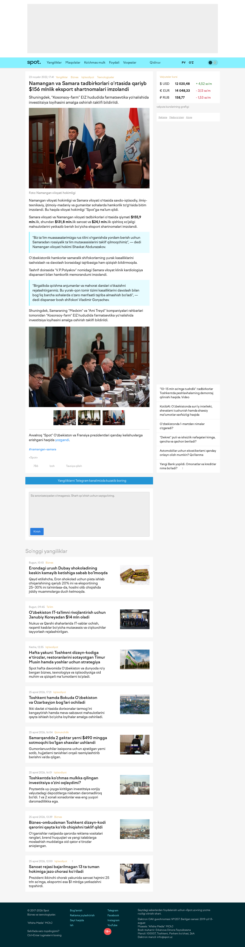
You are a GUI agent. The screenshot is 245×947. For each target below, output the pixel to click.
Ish (71, 925)
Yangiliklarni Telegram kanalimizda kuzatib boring (89, 481)
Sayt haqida (77, 920)
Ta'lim (50, 606)
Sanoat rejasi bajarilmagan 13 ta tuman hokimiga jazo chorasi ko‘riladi (64, 869)
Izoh (50, 466)
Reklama (163, 117)
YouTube (110, 925)
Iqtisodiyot (51, 647)
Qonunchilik (61, 732)
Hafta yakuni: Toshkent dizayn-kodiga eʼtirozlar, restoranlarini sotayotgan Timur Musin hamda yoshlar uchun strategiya (67, 657)
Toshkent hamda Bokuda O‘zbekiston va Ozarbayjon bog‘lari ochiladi (63, 700)
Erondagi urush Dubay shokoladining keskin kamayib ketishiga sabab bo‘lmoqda (68, 570)
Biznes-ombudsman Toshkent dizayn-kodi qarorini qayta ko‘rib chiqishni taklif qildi (67, 824)
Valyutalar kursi (168, 76)
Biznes (49, 562)
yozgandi (62, 440)
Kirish (36, 531)
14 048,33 (182, 91)
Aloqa (189, 117)
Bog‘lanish (76, 910)
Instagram (111, 920)
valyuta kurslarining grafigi (174, 106)
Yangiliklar (54, 62)
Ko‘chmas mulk (94, 62)
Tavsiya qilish (71, 466)
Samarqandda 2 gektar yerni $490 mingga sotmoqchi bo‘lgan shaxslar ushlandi (68, 740)
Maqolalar (72, 62)
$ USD (164, 84)
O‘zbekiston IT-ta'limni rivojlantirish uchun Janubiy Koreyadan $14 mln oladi (67, 614)
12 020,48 (182, 84)
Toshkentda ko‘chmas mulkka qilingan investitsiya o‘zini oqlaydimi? (63, 780)
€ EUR (165, 91)
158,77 (180, 97)
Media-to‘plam (176, 117)
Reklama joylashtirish (82, 915)
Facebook (111, 915)
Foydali (114, 62)
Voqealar (129, 62)
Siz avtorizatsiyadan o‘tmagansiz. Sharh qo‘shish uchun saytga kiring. (89, 509)
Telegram (111, 910)
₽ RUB (164, 97)
